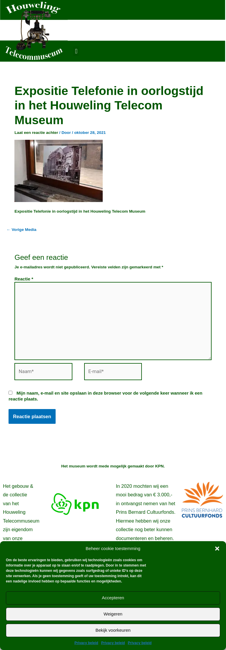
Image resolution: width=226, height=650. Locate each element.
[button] (217, 548)
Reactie (23, 278)
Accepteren (113, 597)
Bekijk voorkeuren (112, 630)
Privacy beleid (86, 643)
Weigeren (113, 613)
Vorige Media (21, 229)
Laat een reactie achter (36, 132)
